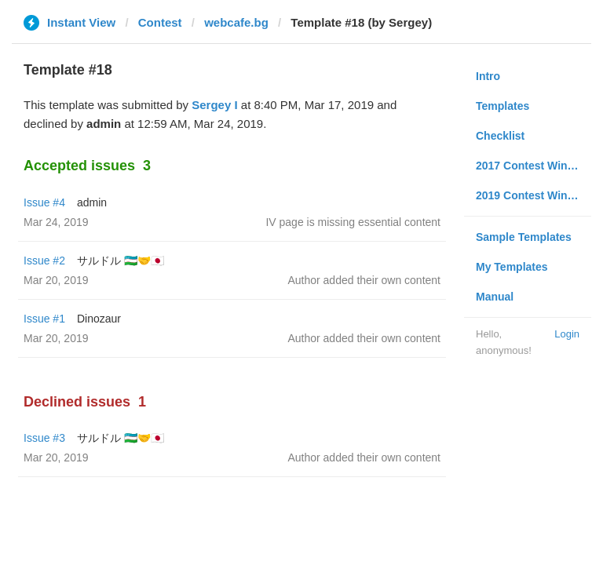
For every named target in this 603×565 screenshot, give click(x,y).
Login (566, 334)
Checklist (500, 135)
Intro (488, 76)
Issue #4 (44, 202)
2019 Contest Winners (533, 195)
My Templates (512, 267)
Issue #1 (44, 318)
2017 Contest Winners (533, 165)
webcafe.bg (236, 22)
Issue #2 (44, 260)
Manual (494, 296)
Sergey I (214, 104)
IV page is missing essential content (352, 222)
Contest (160, 22)
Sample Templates (524, 237)
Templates (502, 106)
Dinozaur (99, 318)
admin (92, 202)
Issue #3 (44, 438)
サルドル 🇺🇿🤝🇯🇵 (120, 260)
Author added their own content (363, 280)
